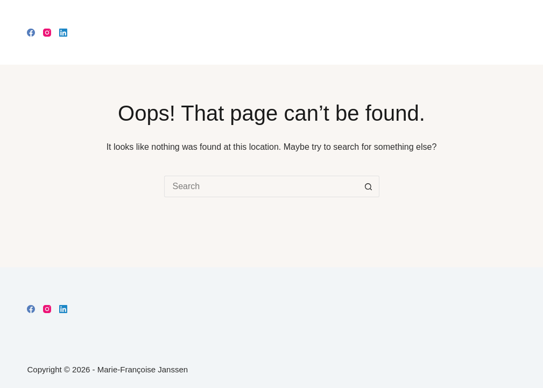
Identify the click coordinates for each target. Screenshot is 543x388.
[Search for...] (261, 186)
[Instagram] (47, 33)
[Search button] (368, 186)
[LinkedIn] (63, 33)
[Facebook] (31, 33)
